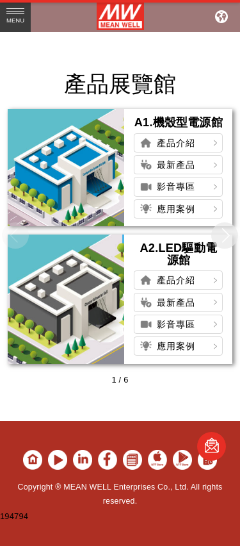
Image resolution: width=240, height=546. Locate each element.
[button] (224, 235)
